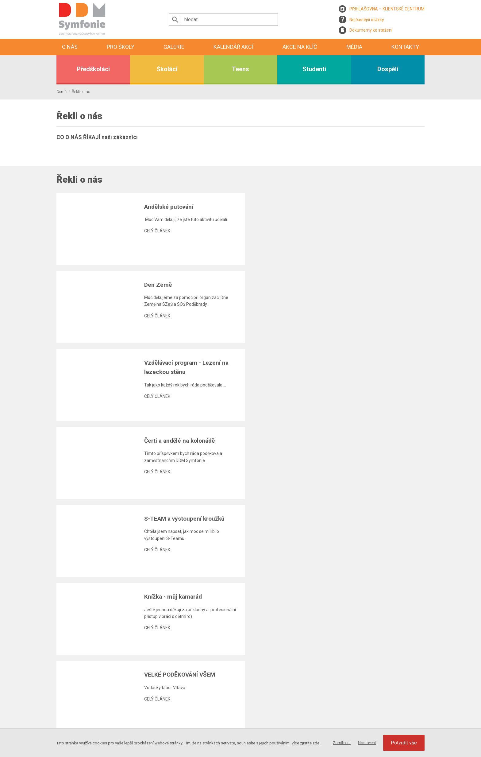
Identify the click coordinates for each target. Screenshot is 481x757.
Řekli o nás (81, 91)
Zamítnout (342, 742)
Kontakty (405, 47)
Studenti (314, 69)
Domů (61, 91)
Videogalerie (221, 721)
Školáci (167, 69)
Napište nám (297, 714)
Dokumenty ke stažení (370, 30)
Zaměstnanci (297, 707)
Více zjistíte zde (305, 743)
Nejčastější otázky (366, 19)
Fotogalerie (220, 714)
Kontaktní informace (305, 700)
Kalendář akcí (233, 47)
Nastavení (367, 742)
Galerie (174, 47)
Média (354, 47)
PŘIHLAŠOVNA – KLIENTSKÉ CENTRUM (387, 8)
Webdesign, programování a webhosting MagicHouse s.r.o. (112, 726)
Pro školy (120, 47)
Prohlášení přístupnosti (307, 728)
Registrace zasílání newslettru (112, 703)
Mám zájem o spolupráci (309, 721)
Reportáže (219, 728)
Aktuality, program (226, 700)
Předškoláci (93, 69)
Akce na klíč (300, 47)
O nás (70, 47)
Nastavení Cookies (407, 709)
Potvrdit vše (404, 743)
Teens (240, 69)
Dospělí (387, 69)
